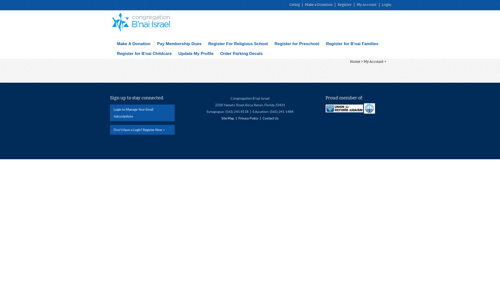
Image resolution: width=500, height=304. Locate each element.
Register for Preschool (297, 43)
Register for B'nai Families (352, 43)
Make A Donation (134, 43)
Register (345, 5)
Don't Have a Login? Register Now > (139, 130)
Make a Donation (319, 5)
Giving (294, 5)
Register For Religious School (238, 43)
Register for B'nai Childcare (144, 53)
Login (386, 5)
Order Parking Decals (241, 53)
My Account (367, 5)
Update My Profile (196, 53)
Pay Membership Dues (179, 43)
